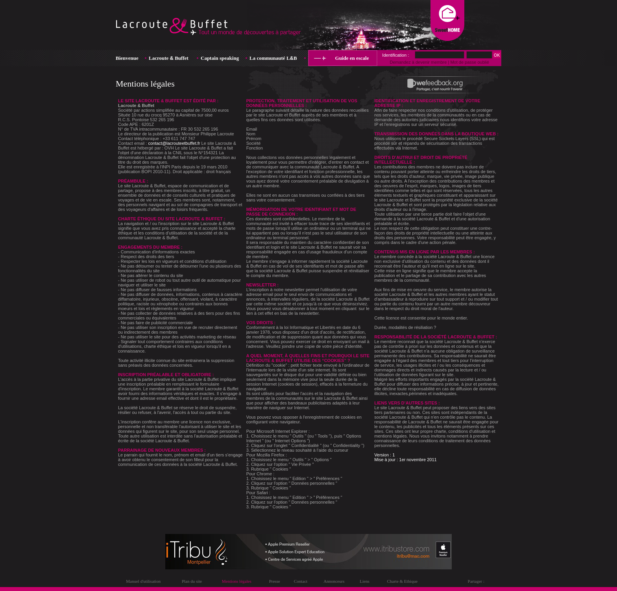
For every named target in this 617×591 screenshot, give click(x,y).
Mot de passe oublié (469, 62)
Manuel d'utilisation (143, 581)
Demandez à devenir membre (418, 62)
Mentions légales (236, 581)
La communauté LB (273, 58)
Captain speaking (220, 58)
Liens (364, 581)
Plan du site (192, 581)
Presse (274, 581)
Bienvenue (127, 58)
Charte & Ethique (402, 581)
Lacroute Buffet (168, 58)
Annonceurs (333, 581)
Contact (300, 581)
